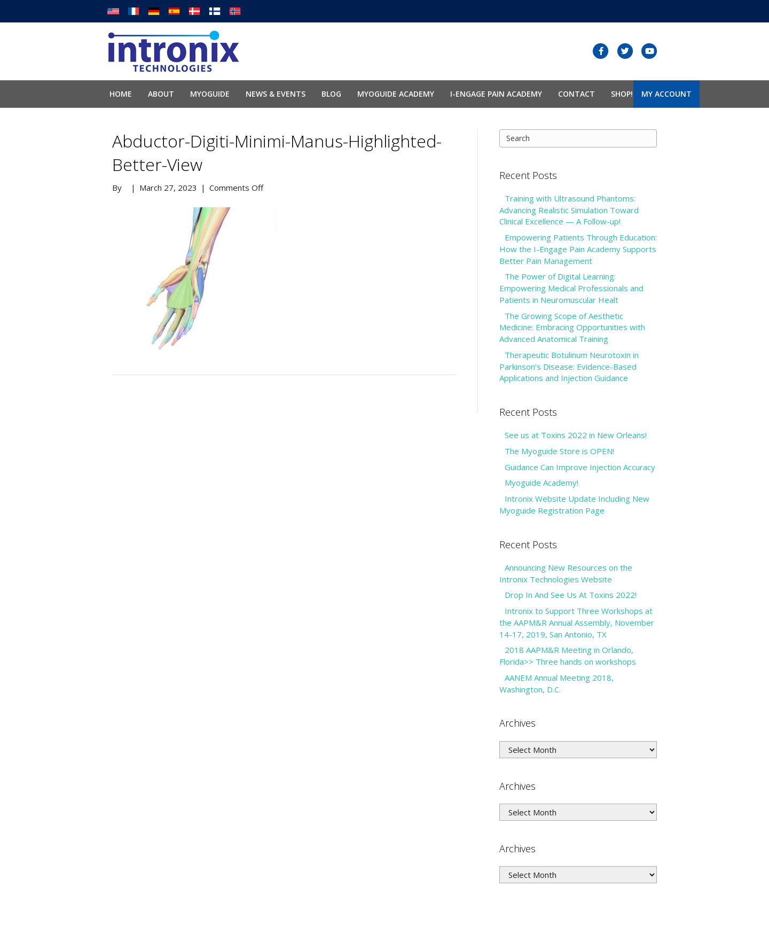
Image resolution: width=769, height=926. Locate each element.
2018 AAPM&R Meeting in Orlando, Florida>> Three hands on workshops (567, 655)
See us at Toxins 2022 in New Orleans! (576, 435)
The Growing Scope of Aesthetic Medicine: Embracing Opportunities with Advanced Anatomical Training (572, 327)
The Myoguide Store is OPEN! (559, 451)
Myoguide (210, 94)
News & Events (275, 94)
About (161, 94)
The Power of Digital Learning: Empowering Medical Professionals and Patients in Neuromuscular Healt (571, 288)
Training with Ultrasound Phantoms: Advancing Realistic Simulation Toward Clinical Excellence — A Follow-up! (569, 210)
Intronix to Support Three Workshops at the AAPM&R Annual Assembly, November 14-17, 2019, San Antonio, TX (576, 622)
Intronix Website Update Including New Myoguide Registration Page (574, 504)
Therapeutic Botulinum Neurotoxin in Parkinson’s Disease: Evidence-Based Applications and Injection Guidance (569, 366)
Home (120, 94)
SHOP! (622, 94)
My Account (666, 94)
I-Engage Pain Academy (496, 94)
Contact (576, 94)
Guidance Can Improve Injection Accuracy (580, 467)
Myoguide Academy (395, 94)
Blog (331, 94)
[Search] (578, 138)
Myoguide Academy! (541, 482)
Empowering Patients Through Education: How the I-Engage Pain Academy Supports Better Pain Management (578, 249)
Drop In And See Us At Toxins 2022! (571, 594)
